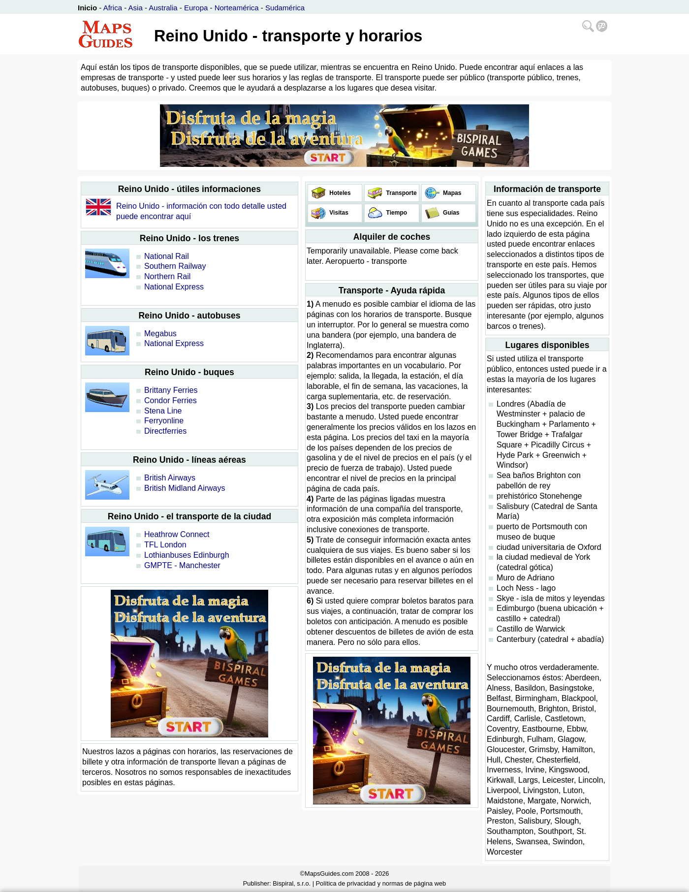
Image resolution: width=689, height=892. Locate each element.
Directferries (165, 431)
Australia (163, 7)
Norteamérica (237, 7)
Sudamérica (285, 7)
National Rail (166, 256)
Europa (196, 7)
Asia (135, 7)
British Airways (169, 478)
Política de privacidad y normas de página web (381, 883)
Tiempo (395, 212)
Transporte (400, 193)
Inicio (87, 7)
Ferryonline (164, 420)
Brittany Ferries (170, 390)
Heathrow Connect (177, 534)
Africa (112, 7)
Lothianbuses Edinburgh (186, 555)
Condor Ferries (170, 400)
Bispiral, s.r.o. (292, 883)
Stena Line (163, 411)
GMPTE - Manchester (182, 565)
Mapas (451, 193)
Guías (450, 212)
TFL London (165, 545)
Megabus (160, 333)
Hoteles (339, 193)
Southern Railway (175, 266)
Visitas (338, 212)
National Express (174, 287)
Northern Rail (167, 276)
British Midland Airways (184, 488)
